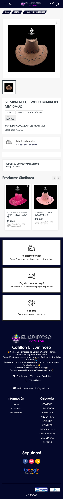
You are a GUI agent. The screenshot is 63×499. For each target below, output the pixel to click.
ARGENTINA (47, 417)
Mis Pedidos (16, 412)
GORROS (17, 12)
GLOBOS (47, 442)
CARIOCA (47, 421)
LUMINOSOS (47, 408)
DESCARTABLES (47, 433)
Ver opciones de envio (26, 144)
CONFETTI (47, 425)
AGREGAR (31, 495)
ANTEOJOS (47, 412)
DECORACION (47, 429)
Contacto (15, 408)
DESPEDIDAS (47, 438)
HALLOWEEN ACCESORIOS (35, 12)
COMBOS (47, 404)
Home (6, 12)
